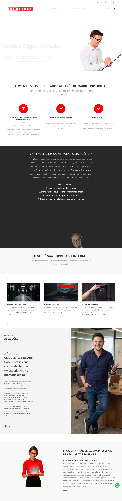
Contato (17, 2)
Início (10, 2)
